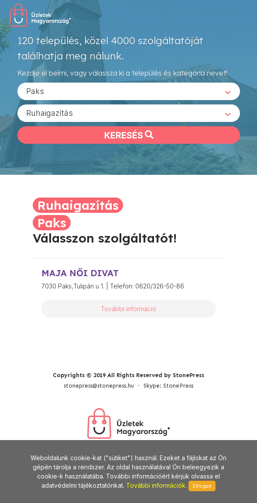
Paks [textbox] (35, 91)
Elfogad (202, 486)
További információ (128, 308)
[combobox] (128, 91)
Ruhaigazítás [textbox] (49, 113)
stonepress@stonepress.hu (99, 385)
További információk (155, 485)
